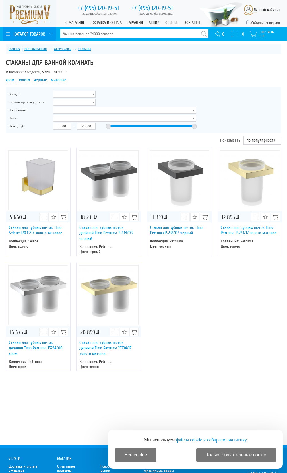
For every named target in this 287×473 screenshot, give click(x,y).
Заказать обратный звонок (99, 13)
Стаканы (84, 49)
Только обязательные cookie (236, 454)
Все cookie (136, 454)
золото (24, 80)
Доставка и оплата (106, 22)
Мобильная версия (265, 22)
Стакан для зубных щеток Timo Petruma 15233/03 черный (176, 230)
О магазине (75, 22)
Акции (154, 22)
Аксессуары (62, 49)
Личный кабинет (267, 9)
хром (10, 80)
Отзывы (172, 22)
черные (40, 80)
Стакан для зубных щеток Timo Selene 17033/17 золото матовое (35, 230)
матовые (58, 80)
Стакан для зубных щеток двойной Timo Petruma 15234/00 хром (36, 348)
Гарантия (135, 22)
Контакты (192, 22)
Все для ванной (35, 49)
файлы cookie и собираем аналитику (211, 439)
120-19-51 (98, 8)
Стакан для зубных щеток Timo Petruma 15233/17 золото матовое (249, 230)
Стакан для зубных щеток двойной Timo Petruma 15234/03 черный (106, 233)
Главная (14, 49)
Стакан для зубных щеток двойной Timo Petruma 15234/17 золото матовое (105, 348)
